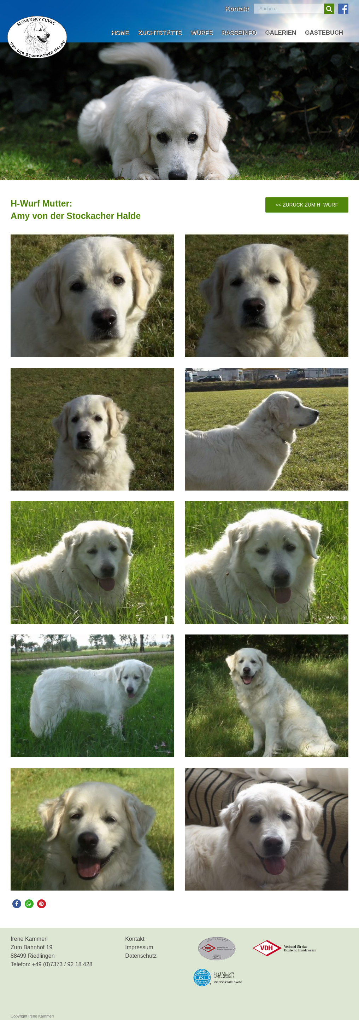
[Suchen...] (289, 9)
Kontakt (134, 939)
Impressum (139, 947)
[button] (16, 903)
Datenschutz (141, 956)
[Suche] (329, 9)
